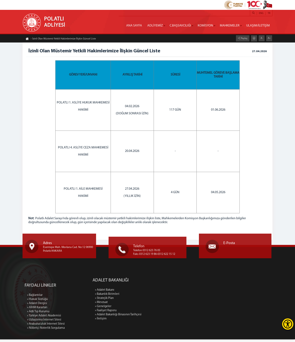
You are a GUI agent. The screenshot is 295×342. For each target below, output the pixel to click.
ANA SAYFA (134, 25)
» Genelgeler (141, 309)
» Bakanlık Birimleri (145, 296)
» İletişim (139, 321)
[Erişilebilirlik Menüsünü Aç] (287, 324)
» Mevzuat (139, 304)
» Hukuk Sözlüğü (37, 337)
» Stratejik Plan (142, 300)
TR (269, 13)
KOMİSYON (205, 25)
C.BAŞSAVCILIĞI (180, 25)
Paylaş (243, 35)
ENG (261, 13)
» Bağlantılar (35, 333)
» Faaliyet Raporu (143, 313)
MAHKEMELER (229, 25)
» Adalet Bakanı (142, 292)
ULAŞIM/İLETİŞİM (258, 25)
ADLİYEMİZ (155, 25)
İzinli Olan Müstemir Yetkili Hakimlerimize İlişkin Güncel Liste (63, 41)
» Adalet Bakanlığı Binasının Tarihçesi (156, 317)
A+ (269, 35)
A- (262, 35)
